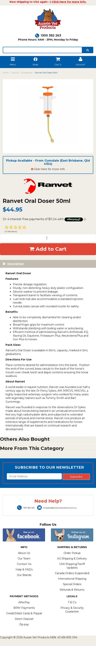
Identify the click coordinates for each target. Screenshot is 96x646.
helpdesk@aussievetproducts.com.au (57, 508)
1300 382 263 (48, 35)
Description (15, 263)
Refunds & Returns (72, 589)
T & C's (72, 602)
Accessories (26, 72)
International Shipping (72, 578)
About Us (24, 553)
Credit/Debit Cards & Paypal (24, 613)
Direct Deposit (24, 619)
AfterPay (24, 602)
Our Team (24, 558)
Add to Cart (48, 249)
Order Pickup (72, 553)
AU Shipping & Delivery (72, 558)
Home (6, 72)
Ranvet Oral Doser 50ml (46, 72)
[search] (87, 50)
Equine (15, 72)
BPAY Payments (24, 607)
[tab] (48, 264)
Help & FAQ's (24, 569)
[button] (48, 229)
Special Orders (72, 584)
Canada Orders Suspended (72, 573)
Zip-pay (24, 624)
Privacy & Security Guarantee (72, 609)
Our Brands (24, 575)
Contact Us (24, 564)
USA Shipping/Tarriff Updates (72, 565)
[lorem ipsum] (42, 50)
